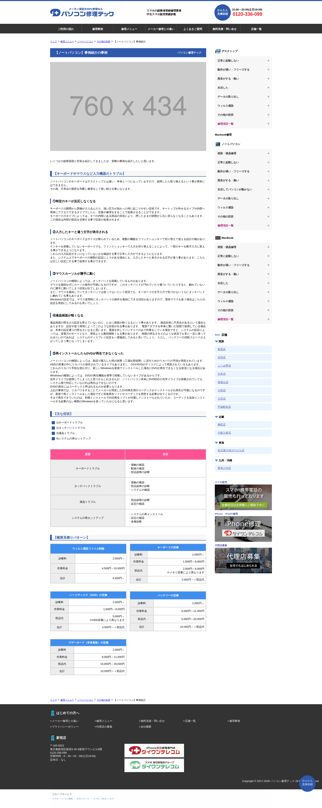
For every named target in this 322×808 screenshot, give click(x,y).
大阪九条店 (224, 432)
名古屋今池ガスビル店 (231, 450)
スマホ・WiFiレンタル (103, 799)
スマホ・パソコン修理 (62, 799)
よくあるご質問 (192, 29)
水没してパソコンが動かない (234, 189)
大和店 (222, 390)
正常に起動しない (228, 60)
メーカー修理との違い (161, 29)
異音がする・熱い (228, 78)
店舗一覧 (256, 29)
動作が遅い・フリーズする (233, 69)
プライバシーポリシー (65, 726)
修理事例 (97, 29)
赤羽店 (222, 357)
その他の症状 (103, 41)
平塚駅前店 (224, 406)
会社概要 (146, 726)
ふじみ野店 (224, 365)
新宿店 (222, 349)
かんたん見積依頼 (222, 12)
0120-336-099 (247, 14)
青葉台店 (223, 382)
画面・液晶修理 (226, 153)
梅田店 (222, 424)
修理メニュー (129, 29)
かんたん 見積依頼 (307, 782)
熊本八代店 (224, 468)
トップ (53, 41)
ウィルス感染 (225, 105)
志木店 (222, 373)
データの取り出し (228, 96)
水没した (222, 87)
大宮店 (222, 398)
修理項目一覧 (225, 123)
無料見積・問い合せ (225, 29)
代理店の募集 (104, 726)
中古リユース (83, 799)
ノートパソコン (85, 41)
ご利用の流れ (66, 29)
